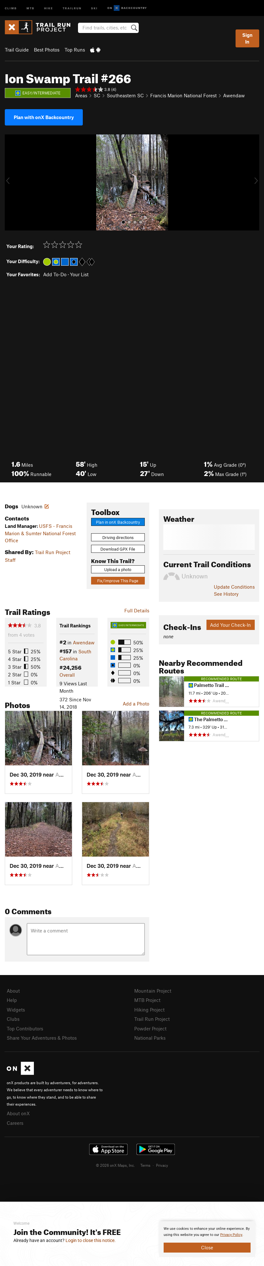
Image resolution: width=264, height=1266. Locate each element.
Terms (145, 1165)
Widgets (16, 1009)
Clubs (13, 1019)
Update (234, 587)
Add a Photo (136, 703)
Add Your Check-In (230, 625)
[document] (207, 1239)
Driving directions (118, 537)
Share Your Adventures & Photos (42, 1038)
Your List (79, 274)
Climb (11, 8)
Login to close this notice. (91, 1240)
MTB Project (147, 1000)
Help (12, 1000)
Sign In (247, 38)
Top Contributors (25, 1028)
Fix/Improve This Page (117, 580)
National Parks (150, 1038)
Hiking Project (149, 1009)
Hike (48, 8)
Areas (81, 95)
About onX (18, 1113)
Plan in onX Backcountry (118, 522)
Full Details (136, 610)
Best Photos (46, 49)
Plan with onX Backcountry (44, 117)
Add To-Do (54, 274)
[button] (11, 182)
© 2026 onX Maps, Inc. (115, 1165)
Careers (15, 1123)
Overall (67, 675)
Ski (94, 8)
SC (97, 95)
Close (207, 1247)
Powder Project (150, 1028)
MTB (31, 8)
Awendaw (234, 95)
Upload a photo (117, 569)
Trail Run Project (152, 1019)
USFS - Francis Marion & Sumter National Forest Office (40, 533)
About (13, 991)
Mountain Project (152, 991)
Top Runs (75, 49)
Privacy (162, 1165)
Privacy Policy (231, 1235)
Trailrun (72, 8)
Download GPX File (117, 549)
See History (226, 594)
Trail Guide (17, 49)
